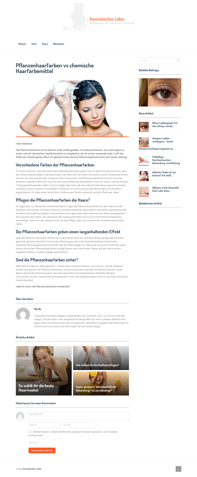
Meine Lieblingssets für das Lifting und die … (165, 125)
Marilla (37, 310)
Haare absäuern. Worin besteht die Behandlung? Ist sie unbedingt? (96, 389)
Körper (22, 44)
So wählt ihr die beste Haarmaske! (37, 388)
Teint (35, 44)
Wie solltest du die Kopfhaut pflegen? (98, 366)
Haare (47, 44)
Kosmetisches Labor (32, 470)
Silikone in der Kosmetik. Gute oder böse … (165, 190)
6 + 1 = (33, 443)
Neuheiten (61, 44)
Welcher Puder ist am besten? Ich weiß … (164, 175)
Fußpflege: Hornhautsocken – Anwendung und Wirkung (166, 161)
